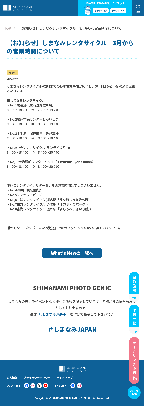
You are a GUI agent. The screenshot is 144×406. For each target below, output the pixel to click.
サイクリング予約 (134, 358)
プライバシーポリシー (36, 378)
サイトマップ (64, 378)
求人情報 (12, 378)
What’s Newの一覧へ (72, 253)
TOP (7, 28)
